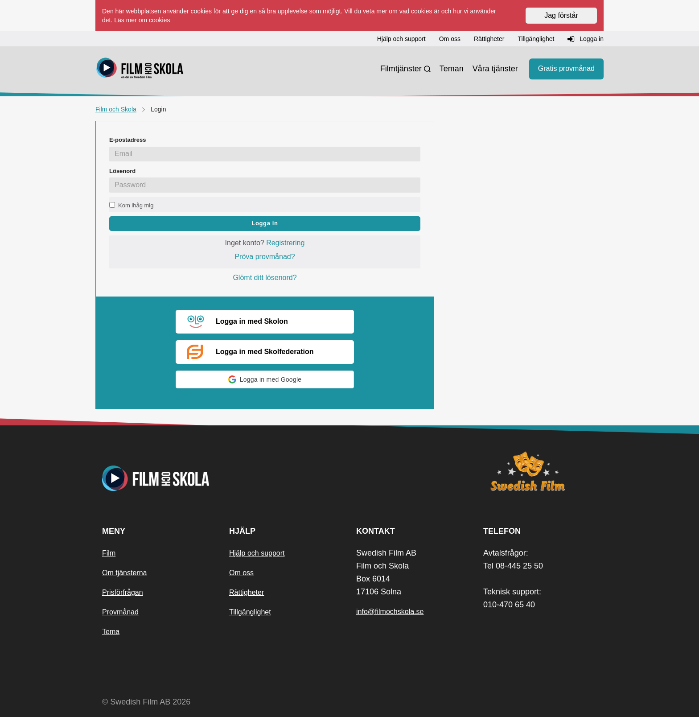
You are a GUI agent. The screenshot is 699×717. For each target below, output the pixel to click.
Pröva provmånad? (264, 256)
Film (108, 553)
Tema (110, 631)
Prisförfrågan (122, 592)
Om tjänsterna (124, 573)
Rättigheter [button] (489, 38)
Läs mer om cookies (142, 20)
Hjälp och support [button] (401, 38)
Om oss (241, 573)
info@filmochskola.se (390, 611)
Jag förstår (561, 15)
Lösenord (122, 171)
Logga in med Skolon (237, 322)
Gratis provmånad (566, 69)
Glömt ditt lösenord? (264, 277)
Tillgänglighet (250, 612)
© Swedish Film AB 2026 (146, 701)
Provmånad (120, 612)
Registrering (285, 243)
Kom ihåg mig (135, 205)
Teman (452, 68)
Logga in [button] (585, 39)
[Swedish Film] (540, 471)
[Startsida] (140, 69)
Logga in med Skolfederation (250, 352)
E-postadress (127, 139)
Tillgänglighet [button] (536, 38)
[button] (265, 379)
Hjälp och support (257, 553)
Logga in (264, 223)
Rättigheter (246, 592)
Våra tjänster (495, 68)
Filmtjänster (401, 68)
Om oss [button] (450, 38)
